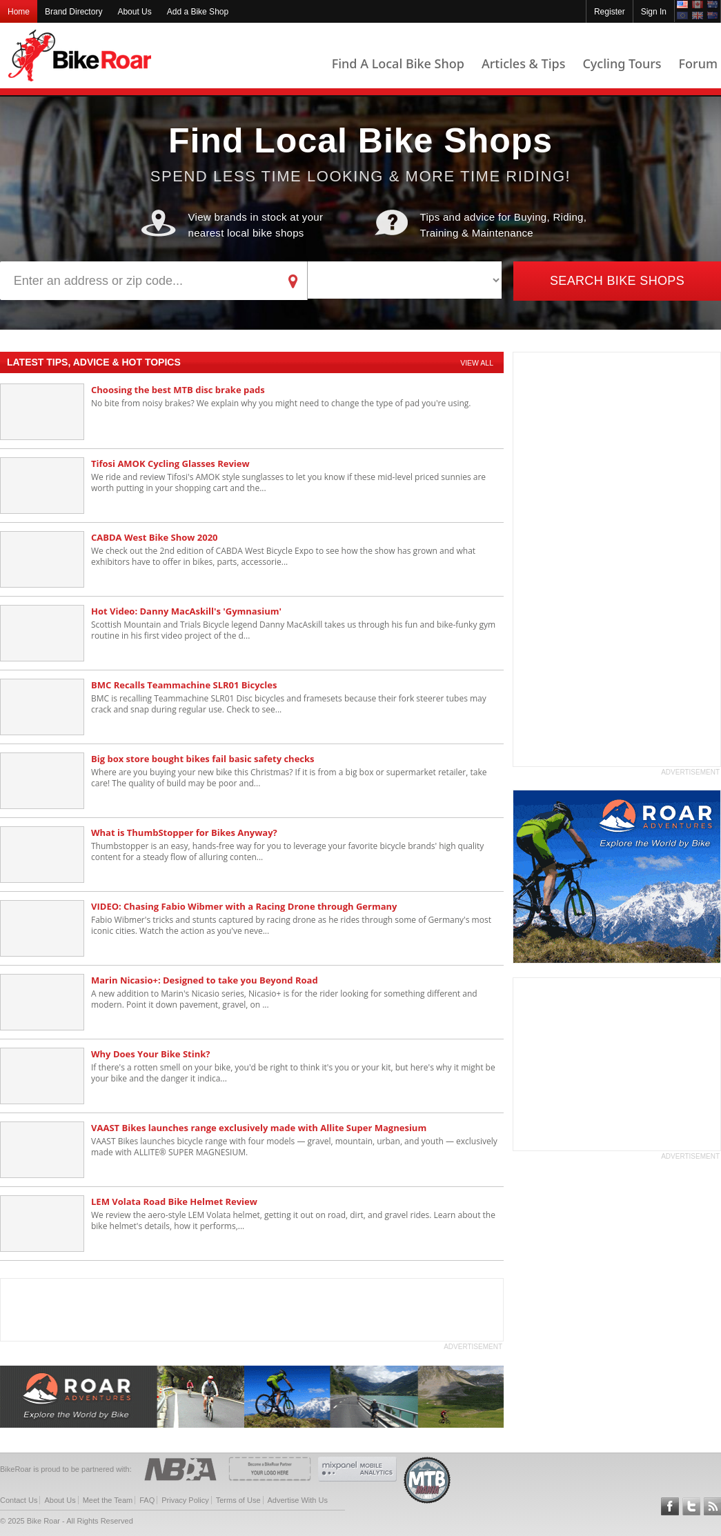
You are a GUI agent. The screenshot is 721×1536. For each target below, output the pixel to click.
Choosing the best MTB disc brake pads (178, 389)
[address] (139, 280)
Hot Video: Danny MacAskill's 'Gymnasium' (186, 611)
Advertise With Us (298, 1500)
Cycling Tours (621, 63)
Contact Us (18, 1500)
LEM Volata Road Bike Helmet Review (174, 1201)
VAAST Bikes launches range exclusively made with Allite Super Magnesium (258, 1127)
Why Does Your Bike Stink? (150, 1054)
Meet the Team (108, 1500)
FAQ (147, 1500)
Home (19, 12)
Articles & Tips (523, 63)
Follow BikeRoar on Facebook (670, 1506)
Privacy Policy (184, 1500)
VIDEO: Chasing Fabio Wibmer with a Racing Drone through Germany (244, 906)
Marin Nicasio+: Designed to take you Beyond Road (204, 980)
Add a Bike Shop (197, 12)
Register (609, 12)
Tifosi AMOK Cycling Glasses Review (170, 463)
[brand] (405, 280)
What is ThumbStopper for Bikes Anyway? (184, 832)
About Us (134, 12)
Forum (698, 63)
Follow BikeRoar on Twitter (691, 1506)
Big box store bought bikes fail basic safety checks (203, 758)
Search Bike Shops (617, 281)
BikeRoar (79, 55)
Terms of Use (238, 1500)
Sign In (653, 12)
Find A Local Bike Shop (398, 63)
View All (476, 363)
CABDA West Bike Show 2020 (154, 537)
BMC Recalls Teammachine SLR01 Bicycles (184, 685)
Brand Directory (73, 12)
